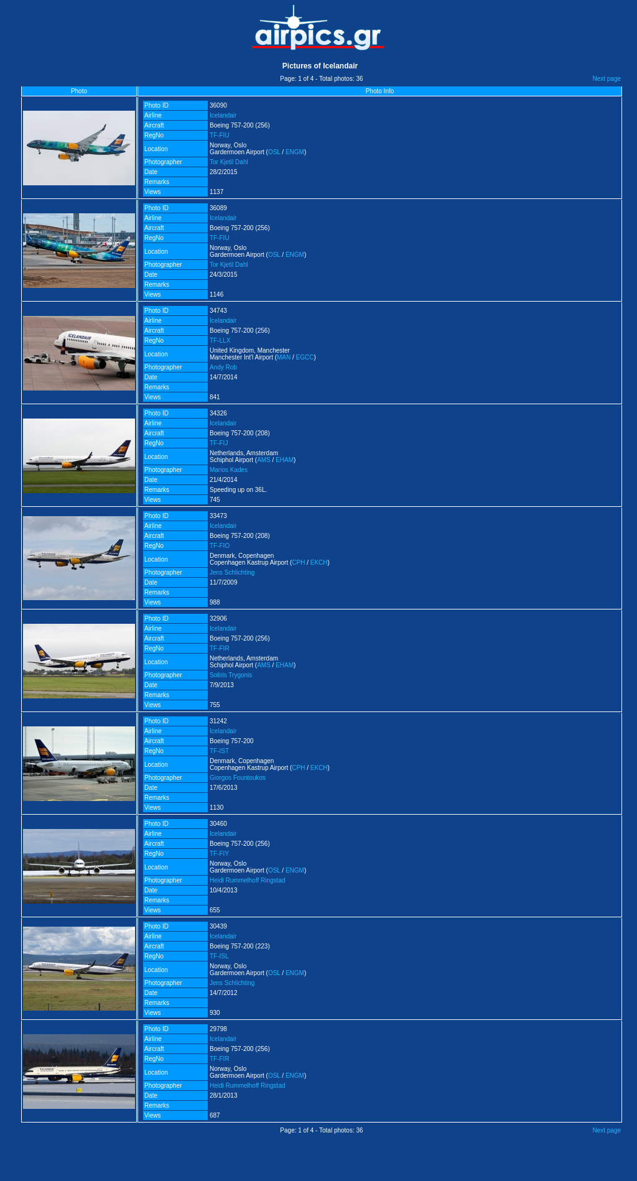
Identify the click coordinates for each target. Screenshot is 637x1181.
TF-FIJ (219, 443)
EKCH (319, 562)
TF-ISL (219, 956)
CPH (298, 562)
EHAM (285, 459)
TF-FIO (220, 545)
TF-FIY (219, 853)
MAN (284, 357)
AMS (264, 459)
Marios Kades (229, 469)
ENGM (295, 152)
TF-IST (219, 751)
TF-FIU (220, 135)
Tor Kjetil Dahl (229, 162)
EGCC (305, 357)
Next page (606, 78)
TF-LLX (220, 340)
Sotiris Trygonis (231, 675)
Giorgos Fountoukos (238, 777)
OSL (274, 152)
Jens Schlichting (232, 572)
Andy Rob (223, 367)
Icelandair (223, 115)
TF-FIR (220, 648)
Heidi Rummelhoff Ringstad (248, 880)
